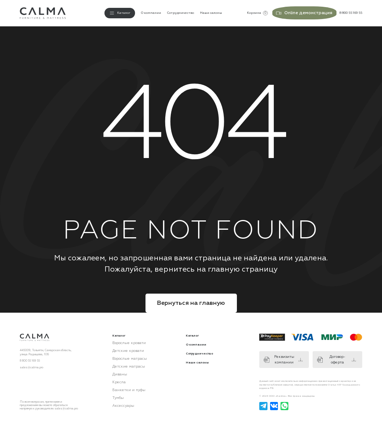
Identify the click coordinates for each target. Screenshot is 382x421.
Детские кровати (123, 347)
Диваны (117, 367)
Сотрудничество (180, 12)
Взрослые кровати (124, 341)
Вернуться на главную (191, 302)
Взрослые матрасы (124, 354)
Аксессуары (120, 393)
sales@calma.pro (31, 366)
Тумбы (116, 387)
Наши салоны (211, 12)
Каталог (192, 334)
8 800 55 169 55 (30, 359)
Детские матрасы (123, 360)
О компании (151, 12)
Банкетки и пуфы (123, 380)
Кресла (117, 374)
